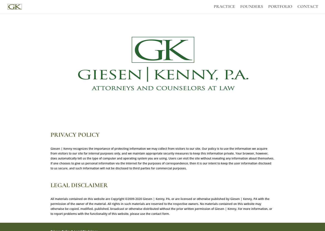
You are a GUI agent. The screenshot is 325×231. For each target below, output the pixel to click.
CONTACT (307, 7)
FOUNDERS (251, 7)
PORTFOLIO (280, 7)
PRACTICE (224, 7)
